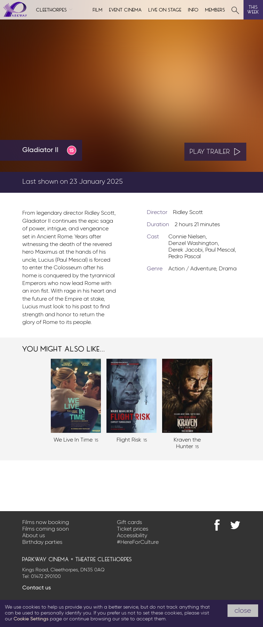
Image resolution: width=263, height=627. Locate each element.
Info (193, 9)
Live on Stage (165, 9)
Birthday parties (42, 542)
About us (33, 536)
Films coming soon (45, 529)
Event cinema (125, 9)
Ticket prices (132, 529)
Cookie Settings (31, 619)
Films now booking (45, 522)
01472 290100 (46, 576)
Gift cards (129, 522)
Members (215, 9)
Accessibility (132, 536)
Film (98, 9)
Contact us (36, 588)
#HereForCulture (138, 542)
